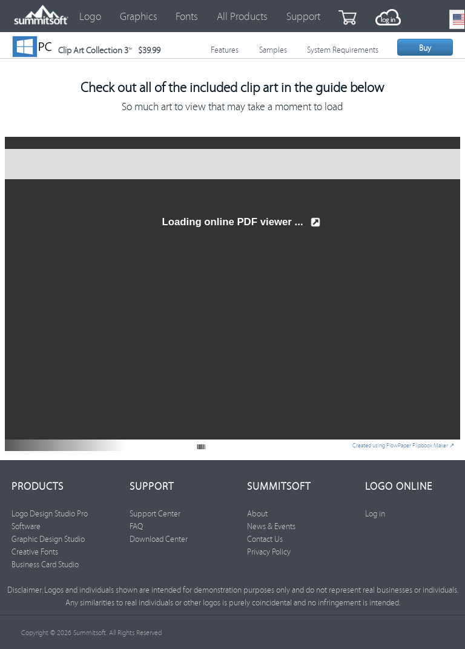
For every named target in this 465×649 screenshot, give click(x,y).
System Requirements (342, 50)
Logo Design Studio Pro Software (50, 519)
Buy (425, 48)
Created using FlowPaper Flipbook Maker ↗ (403, 445)
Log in (375, 513)
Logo (90, 16)
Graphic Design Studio (48, 539)
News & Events (271, 526)
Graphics (138, 16)
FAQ (136, 526)
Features (225, 50)
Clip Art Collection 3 (109, 50)
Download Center (159, 539)
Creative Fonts (35, 551)
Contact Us (265, 539)
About (257, 513)
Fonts (187, 16)
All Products (242, 16)
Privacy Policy (269, 551)
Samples (273, 50)
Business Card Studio (45, 564)
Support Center (155, 513)
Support (303, 16)
